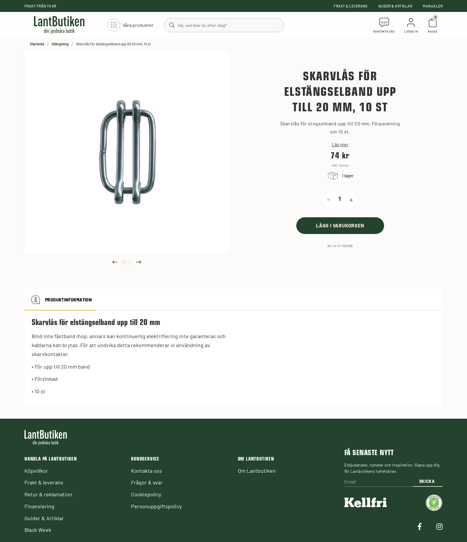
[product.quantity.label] (339, 199)
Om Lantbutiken (257, 470)
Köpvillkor (36, 470)
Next (139, 262)
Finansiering (39, 506)
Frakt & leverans (351, 6)
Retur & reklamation (48, 494)
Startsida (37, 44)
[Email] (378, 482)
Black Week (37, 529)
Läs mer (340, 144)
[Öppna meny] (130, 25)
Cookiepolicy (146, 494)
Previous (115, 262)
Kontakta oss (146, 470)
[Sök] (223, 25)
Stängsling (60, 44)
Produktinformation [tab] (60, 299)
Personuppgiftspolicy (156, 506)
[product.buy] (340, 225)
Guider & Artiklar (395, 6)
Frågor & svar (147, 482)
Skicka (427, 481)
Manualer (433, 6)
